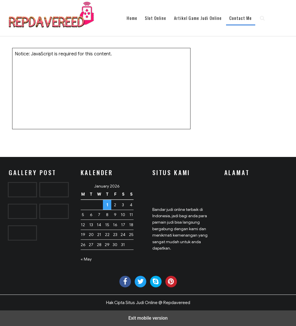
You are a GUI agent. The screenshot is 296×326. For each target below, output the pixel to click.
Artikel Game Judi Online (198, 18)
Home (132, 18)
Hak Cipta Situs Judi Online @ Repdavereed (148, 302)
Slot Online (155, 18)
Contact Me (240, 18)
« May (86, 259)
